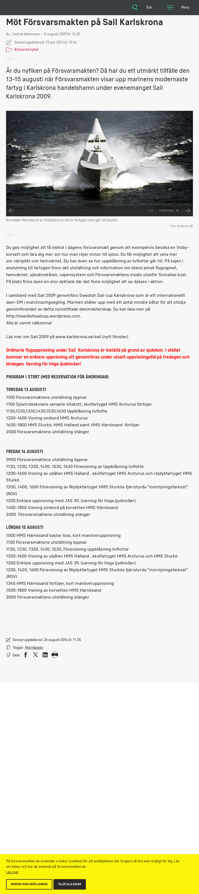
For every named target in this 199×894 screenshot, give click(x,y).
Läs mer (12, 872)
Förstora (169, 210)
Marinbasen (34, 647)
